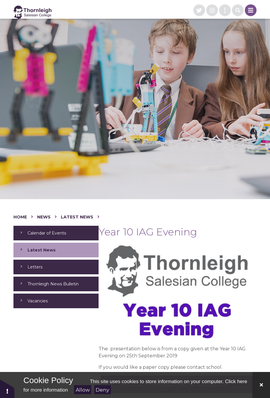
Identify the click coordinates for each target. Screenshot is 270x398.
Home (20, 217)
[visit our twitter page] (199, 10)
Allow (83, 390)
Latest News (77, 217)
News (44, 217)
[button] (7, 388)
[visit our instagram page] (212, 10)
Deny (102, 390)
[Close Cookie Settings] (261, 385)
